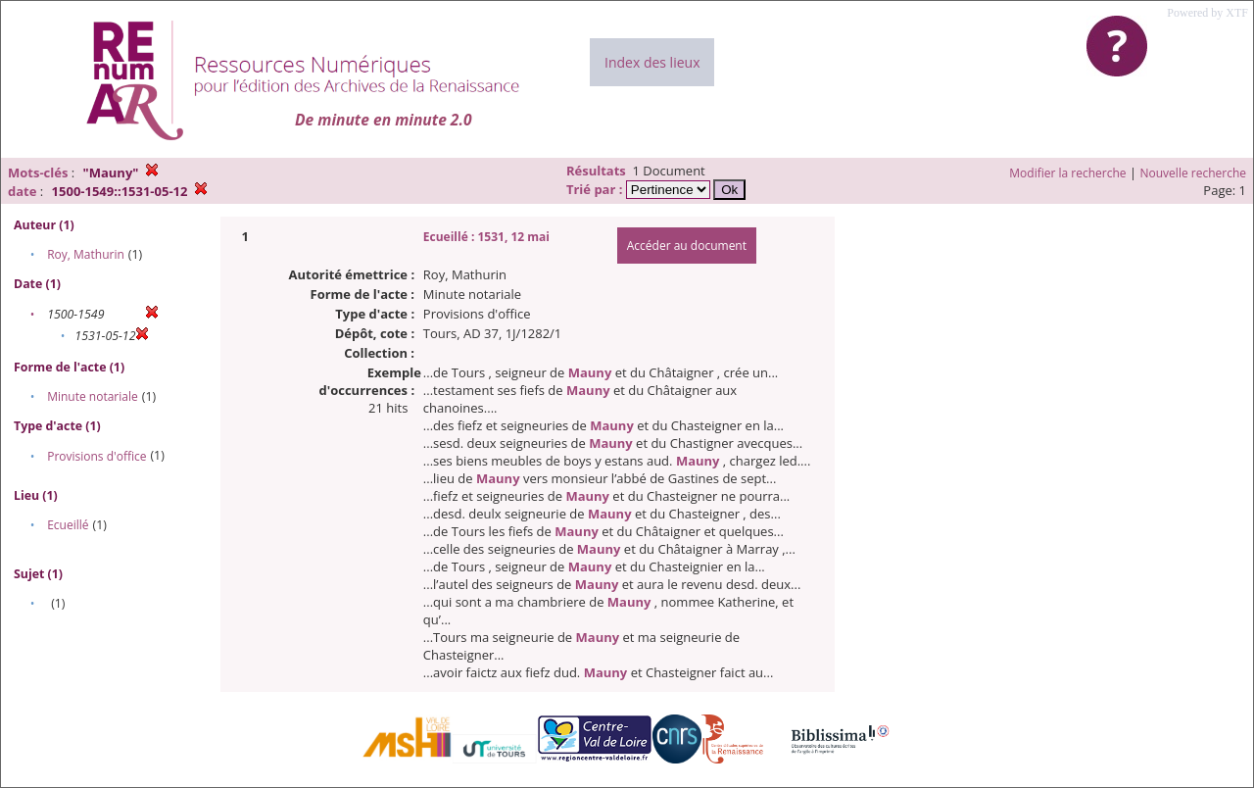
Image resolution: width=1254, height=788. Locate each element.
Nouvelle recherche (1193, 173)
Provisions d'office (96, 456)
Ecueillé (67, 525)
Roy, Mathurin (85, 254)
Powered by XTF (1207, 13)
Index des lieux (651, 62)
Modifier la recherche (1067, 173)
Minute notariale (92, 396)
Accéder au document (687, 245)
